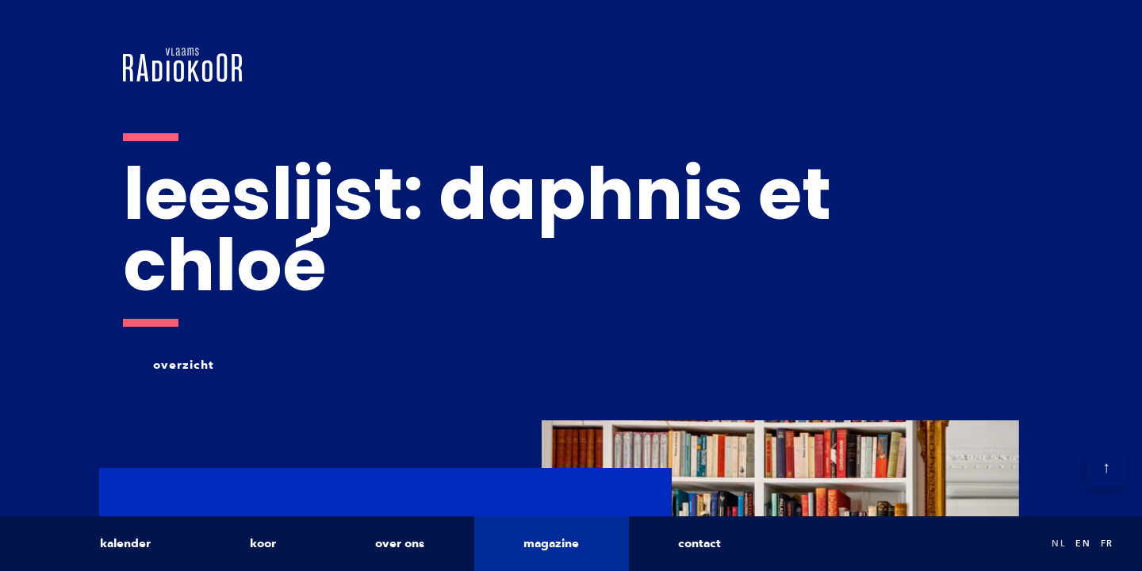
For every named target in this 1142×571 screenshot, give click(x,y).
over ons (399, 543)
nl (1059, 543)
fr (1107, 543)
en (1082, 543)
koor (263, 543)
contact (699, 543)
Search (1023, 543)
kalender (125, 543)
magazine (551, 543)
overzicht (183, 365)
